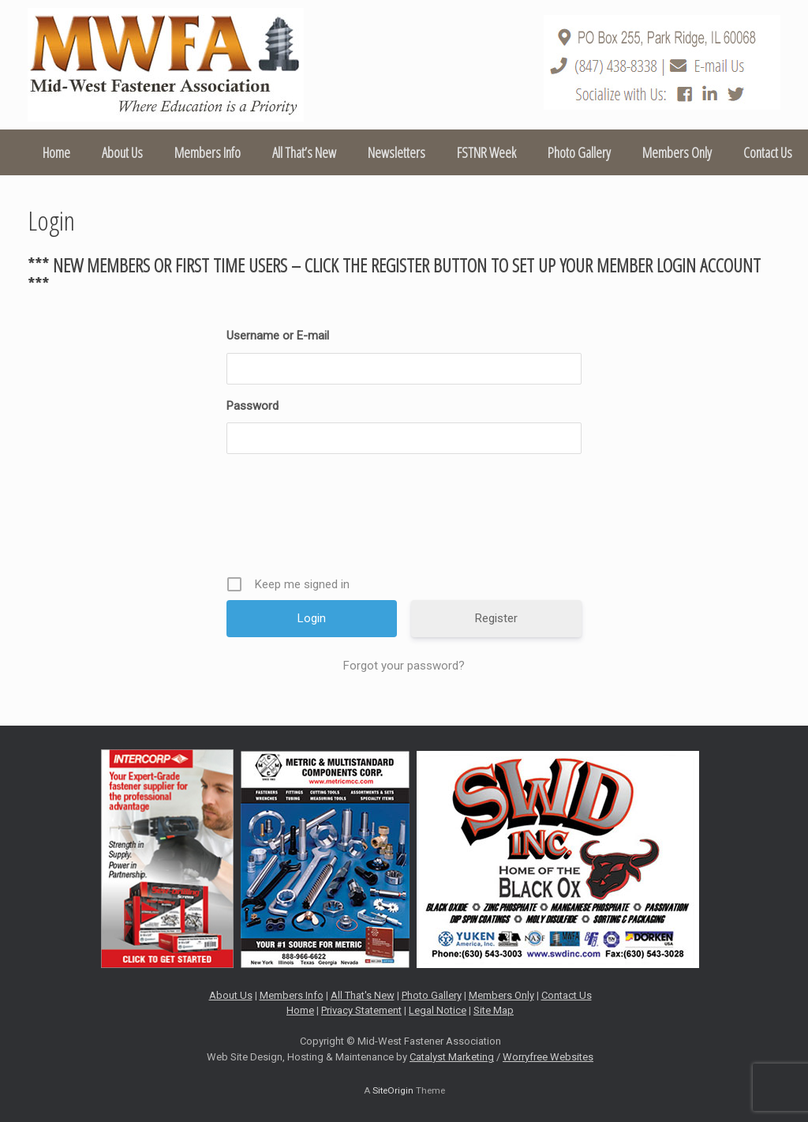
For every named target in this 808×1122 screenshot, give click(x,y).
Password (252, 406)
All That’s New (304, 152)
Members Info (207, 152)
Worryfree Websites (548, 1057)
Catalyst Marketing (452, 1057)
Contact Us (767, 152)
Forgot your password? (404, 666)
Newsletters (396, 152)
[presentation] (406, 520)
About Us (122, 152)
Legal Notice (437, 1010)
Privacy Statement (361, 1010)
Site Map (493, 1010)
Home (56, 152)
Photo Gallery (579, 152)
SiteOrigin (392, 1090)
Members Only (677, 152)
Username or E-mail (277, 335)
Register (496, 618)
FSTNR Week (486, 152)
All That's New (363, 995)
